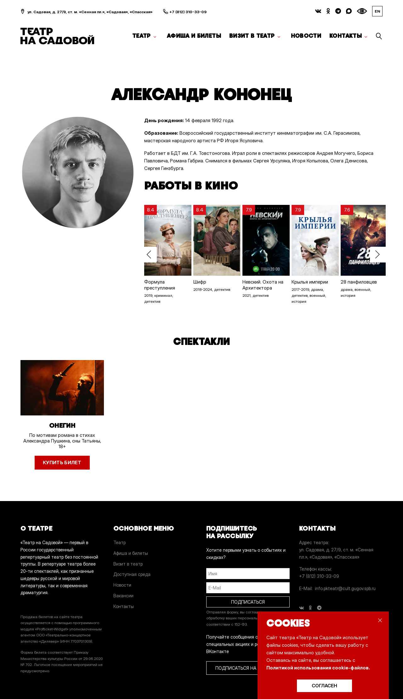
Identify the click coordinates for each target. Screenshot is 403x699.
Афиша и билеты (194, 35)
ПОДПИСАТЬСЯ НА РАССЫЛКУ (248, 668)
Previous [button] (149, 254)
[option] (165, 254)
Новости (306, 35)
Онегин (62, 425)
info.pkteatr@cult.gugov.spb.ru (345, 588)
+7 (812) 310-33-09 (188, 11)
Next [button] (378, 254)
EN (377, 11)
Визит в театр (252, 35)
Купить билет (62, 462)
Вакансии (123, 595)
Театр (141, 35)
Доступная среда (131, 574)
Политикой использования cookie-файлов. (318, 668)
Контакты (345, 35)
